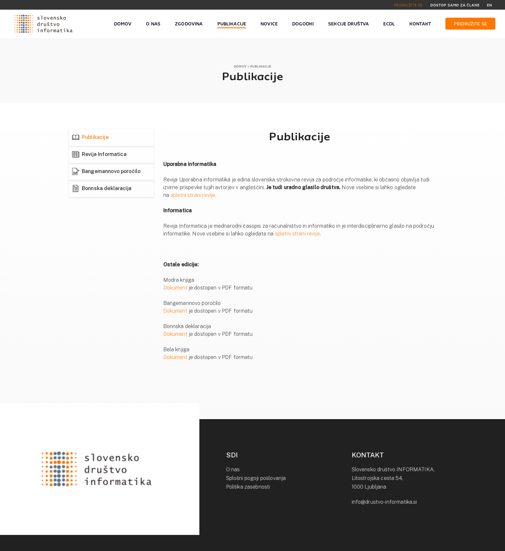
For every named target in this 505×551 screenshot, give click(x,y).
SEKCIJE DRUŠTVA (348, 24)
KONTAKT (420, 24)
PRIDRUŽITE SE (408, 5)
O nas (233, 469)
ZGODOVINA (189, 24)
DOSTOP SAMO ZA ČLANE (454, 5)
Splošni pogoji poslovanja (256, 478)
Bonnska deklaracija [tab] (106, 188)
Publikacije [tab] (95, 137)
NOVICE (269, 24)
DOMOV (123, 24)
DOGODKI (303, 24)
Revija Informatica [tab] (104, 154)
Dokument (175, 288)
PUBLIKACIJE (231, 24)
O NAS (153, 24)
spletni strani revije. (193, 195)
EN (489, 5)
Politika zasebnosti (248, 487)
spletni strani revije (297, 234)
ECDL (389, 24)
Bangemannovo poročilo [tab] (111, 171)
